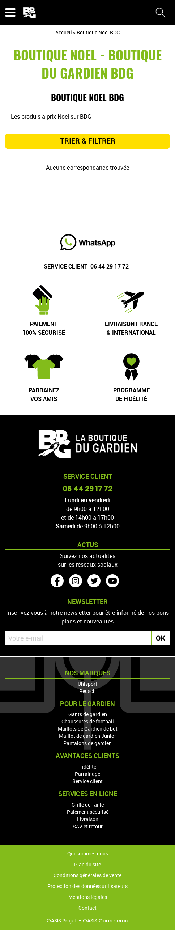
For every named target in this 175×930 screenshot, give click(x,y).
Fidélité (87, 766)
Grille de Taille (88, 804)
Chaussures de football (87, 721)
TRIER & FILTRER (87, 141)
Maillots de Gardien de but (88, 728)
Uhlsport (87, 683)
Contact (87, 907)
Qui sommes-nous (87, 853)
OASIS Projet (62, 920)
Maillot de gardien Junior (87, 735)
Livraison (87, 819)
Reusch (87, 691)
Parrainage (87, 773)
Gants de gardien (87, 714)
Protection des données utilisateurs (87, 886)
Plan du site (87, 864)
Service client (87, 781)
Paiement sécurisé (87, 811)
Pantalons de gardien (87, 743)
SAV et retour (88, 826)
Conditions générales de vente (87, 875)
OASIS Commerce (105, 920)
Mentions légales (87, 896)
